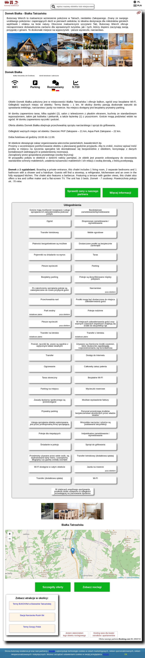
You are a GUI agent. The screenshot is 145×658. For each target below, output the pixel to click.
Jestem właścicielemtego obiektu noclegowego (74, 634)
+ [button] (10, 534)
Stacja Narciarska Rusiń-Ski (32, 615)
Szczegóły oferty (53, 587)
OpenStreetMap (132, 577)
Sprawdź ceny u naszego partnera (82, 193)
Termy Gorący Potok (32, 627)
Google (52, 651)
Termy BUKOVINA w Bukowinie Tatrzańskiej (32, 604)
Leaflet (120, 577)
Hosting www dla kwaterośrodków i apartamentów (104, 634)
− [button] (10, 539)
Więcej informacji (120, 192)
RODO (106, 654)
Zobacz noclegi (92, 587)
